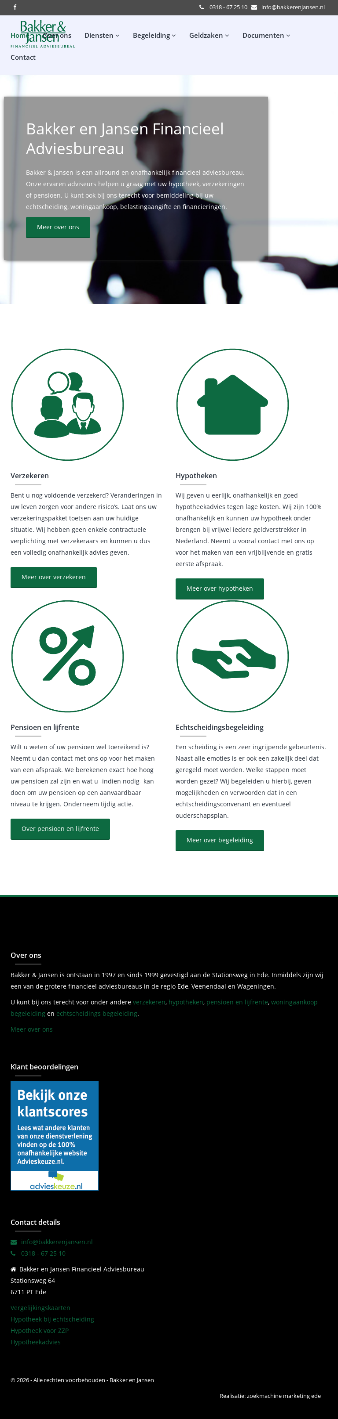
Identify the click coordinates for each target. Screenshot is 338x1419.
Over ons (57, 35)
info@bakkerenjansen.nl (288, 7)
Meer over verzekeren (54, 577)
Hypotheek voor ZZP (40, 1330)
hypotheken (186, 1002)
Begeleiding (154, 35)
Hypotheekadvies (36, 1342)
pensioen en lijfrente (237, 1002)
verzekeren (149, 1002)
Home (20, 35)
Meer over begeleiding (220, 840)
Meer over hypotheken (220, 588)
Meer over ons (58, 227)
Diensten (102, 35)
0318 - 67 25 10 (223, 7)
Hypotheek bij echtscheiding (52, 1319)
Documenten (266, 35)
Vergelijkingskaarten (40, 1307)
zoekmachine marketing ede (283, 1396)
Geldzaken (209, 35)
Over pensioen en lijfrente (60, 828)
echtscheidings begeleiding (96, 1013)
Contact (23, 57)
